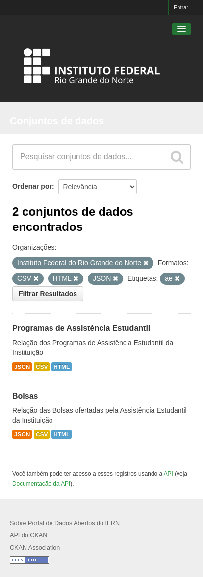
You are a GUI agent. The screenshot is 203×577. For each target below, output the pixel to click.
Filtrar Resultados (48, 294)
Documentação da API (41, 483)
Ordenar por (32, 186)
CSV (42, 366)
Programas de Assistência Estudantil (81, 328)
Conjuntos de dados (57, 120)
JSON (22, 366)
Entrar (181, 7)
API (168, 473)
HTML (61, 366)
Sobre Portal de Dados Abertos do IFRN (65, 523)
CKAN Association (35, 547)
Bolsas (25, 396)
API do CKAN (28, 535)
